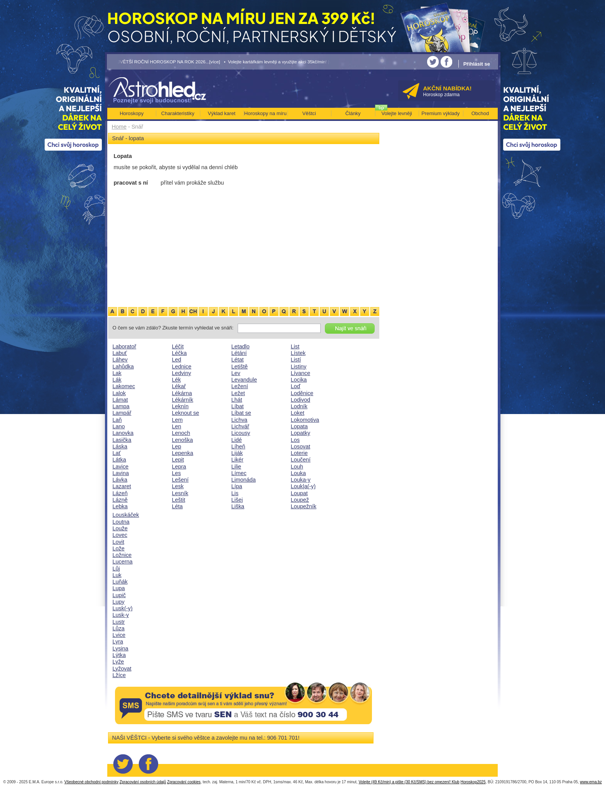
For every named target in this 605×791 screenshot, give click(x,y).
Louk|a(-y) (303, 486)
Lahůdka (123, 366)
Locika (299, 380)
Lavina (121, 473)
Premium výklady (440, 113)
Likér (237, 460)
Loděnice (302, 393)
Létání (239, 353)
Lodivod (300, 400)
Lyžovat (122, 668)
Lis (235, 493)
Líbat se (241, 413)
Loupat (299, 493)
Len (176, 426)
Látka (119, 460)
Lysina (120, 648)
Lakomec (124, 386)
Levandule (244, 380)
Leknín (180, 406)
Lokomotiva (305, 420)
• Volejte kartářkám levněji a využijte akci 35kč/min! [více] (281, 61)
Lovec (120, 535)
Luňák (120, 582)
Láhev (120, 359)
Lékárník (182, 400)
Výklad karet (221, 113)
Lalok (119, 393)
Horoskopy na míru (265, 113)
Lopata (299, 426)
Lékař (179, 386)
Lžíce (119, 675)
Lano (119, 426)
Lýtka (119, 655)
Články (353, 113)
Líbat (238, 406)
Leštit (178, 500)
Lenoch (181, 433)
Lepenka (182, 453)
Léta (177, 506)
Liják (237, 453)
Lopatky (300, 433)
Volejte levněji (397, 113)
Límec (239, 473)
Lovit (118, 542)
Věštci (309, 113)
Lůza (119, 628)
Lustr (119, 622)
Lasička (122, 440)
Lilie (237, 466)
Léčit (178, 346)
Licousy (241, 433)
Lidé (237, 440)
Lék (176, 380)
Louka (298, 473)
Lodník (299, 406)
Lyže (118, 662)
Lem (177, 420)
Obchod (480, 113)
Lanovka (123, 433)
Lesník (180, 493)
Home (119, 127)
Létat (238, 359)
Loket (297, 413)
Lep (176, 446)
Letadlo (241, 346)
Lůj (116, 568)
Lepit (178, 460)
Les (176, 473)
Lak (117, 373)
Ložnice (122, 555)
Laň (117, 420)
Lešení (180, 480)
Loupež (300, 500)
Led (176, 359)
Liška (238, 506)
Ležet (238, 393)
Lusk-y (121, 615)
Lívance (300, 373)
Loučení (301, 460)
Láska (120, 446)
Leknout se (185, 413)
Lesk (178, 486)
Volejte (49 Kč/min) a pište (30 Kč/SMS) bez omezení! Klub (408, 782)
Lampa (121, 406)
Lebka (120, 506)
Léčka (179, 353)
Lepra (179, 466)
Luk (117, 575)
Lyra (118, 641)
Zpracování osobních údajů (143, 782)
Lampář (122, 413)
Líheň (238, 446)
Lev (236, 373)
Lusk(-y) (123, 608)
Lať (117, 453)
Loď (296, 386)
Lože (119, 548)
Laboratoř (125, 346)
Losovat (300, 446)
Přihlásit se (476, 64)
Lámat (120, 400)
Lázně (120, 500)
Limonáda (244, 480)
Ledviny (181, 373)
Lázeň (120, 493)
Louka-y (301, 480)
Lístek (298, 353)
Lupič (119, 595)
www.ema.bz (591, 782)
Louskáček (126, 515)
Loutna (121, 522)
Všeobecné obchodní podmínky (91, 782)
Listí (296, 359)
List (295, 346)
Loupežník (303, 506)
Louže (120, 528)
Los (295, 440)
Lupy (119, 602)
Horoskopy (132, 113)
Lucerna (123, 561)
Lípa (237, 486)
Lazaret (122, 486)
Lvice (119, 635)
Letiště (240, 366)
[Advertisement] (243, 248)
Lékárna (182, 393)
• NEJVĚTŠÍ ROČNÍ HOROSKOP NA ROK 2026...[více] (163, 61)
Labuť (120, 353)
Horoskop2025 (472, 782)
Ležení (240, 386)
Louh (297, 466)
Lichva (240, 420)
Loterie (299, 453)
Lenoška (182, 440)
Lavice (121, 466)
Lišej (237, 500)
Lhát (237, 400)
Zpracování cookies (184, 782)
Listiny (299, 366)
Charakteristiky (177, 113)
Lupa (119, 588)
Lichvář (240, 426)
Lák (117, 380)
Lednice (181, 366)
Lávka (120, 480)
